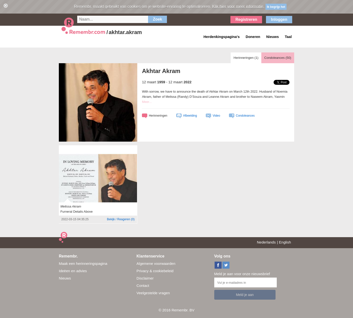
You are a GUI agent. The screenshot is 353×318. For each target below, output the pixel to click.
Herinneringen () (246, 58)
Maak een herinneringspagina (83, 263)
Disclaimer (145, 278)
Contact (143, 285)
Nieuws (65, 278)
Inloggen (279, 19)
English (285, 242)
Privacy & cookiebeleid (155, 271)
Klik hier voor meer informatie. (238, 6)
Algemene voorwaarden (156, 263)
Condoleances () (277, 58)
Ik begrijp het (276, 7)
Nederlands (266, 242)
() (121, 219)
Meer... (147, 102)
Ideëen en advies (73, 271)
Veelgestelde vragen (153, 293)
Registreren (246, 19)
